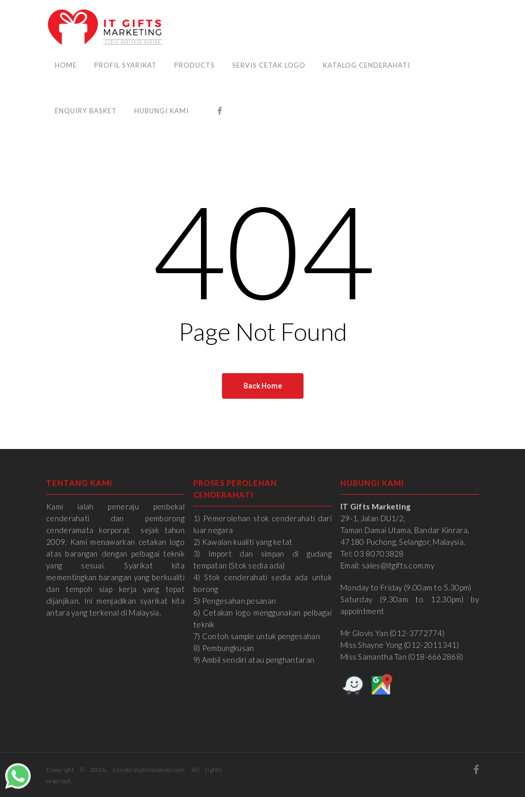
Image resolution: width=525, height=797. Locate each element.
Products (194, 65)
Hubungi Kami (161, 111)
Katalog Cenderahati (366, 65)
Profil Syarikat (125, 65)
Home (66, 65)
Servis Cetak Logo (269, 65)
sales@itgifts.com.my (398, 565)
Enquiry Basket (86, 111)
